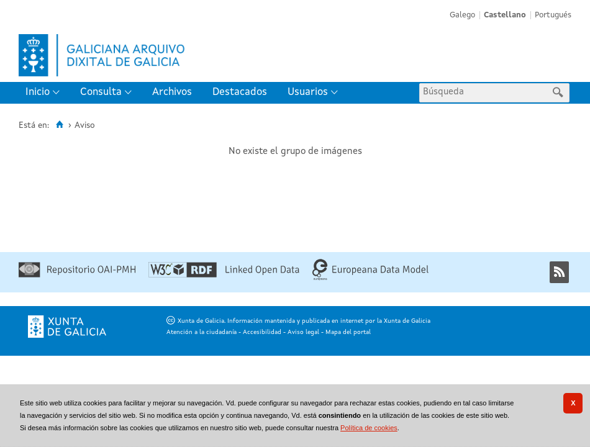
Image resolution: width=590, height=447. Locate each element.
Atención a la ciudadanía (201, 332)
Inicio (37, 92)
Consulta (101, 92)
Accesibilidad (262, 332)
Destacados (239, 92)
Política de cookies (368, 427)
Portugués (553, 15)
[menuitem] (45, 93)
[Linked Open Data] (223, 275)
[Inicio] (59, 124)
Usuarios (308, 92)
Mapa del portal (348, 332)
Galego (462, 15)
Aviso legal (303, 332)
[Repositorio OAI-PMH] (77, 275)
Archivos (172, 92)
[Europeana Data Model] (370, 278)
